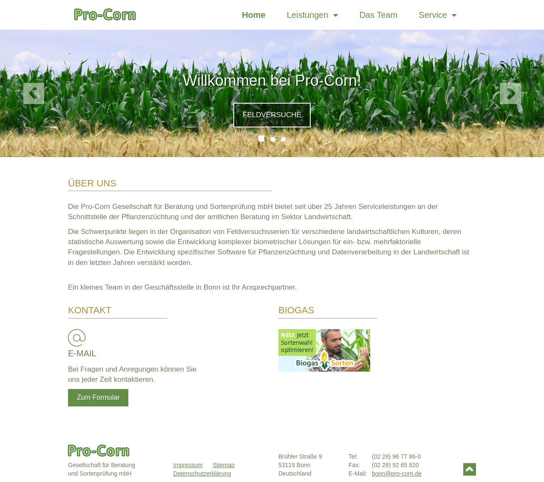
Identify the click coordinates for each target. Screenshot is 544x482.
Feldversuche (272, 115)
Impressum (188, 465)
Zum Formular (98, 397)
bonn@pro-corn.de (397, 473)
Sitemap (224, 465)
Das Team (379, 15)
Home (254, 15)
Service (438, 15)
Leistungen (312, 15)
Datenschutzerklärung (202, 473)
